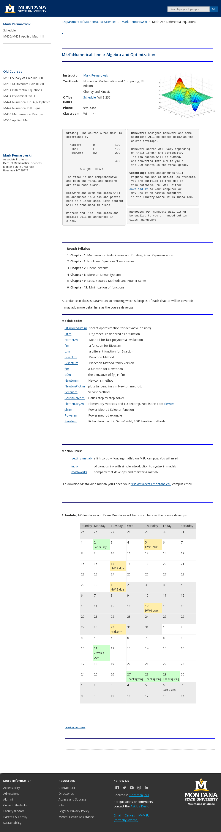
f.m (67, 345)
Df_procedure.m (76, 328)
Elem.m (169, 404)
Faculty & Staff (13, 811)
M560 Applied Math (16, 120)
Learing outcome (75, 727)
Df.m (68, 334)
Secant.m (71, 392)
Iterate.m (71, 421)
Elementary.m (74, 404)
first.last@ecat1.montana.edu (151, 484)
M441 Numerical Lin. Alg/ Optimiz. (27, 102)
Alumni (8, 799)
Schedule (9, 30)
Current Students (15, 805)
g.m (67, 351)
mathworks (79, 472)
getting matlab (81, 458)
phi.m (68, 409)
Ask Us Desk (139, 806)
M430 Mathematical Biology (23, 114)
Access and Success (72, 799)
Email (117, 815)
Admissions (11, 793)
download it (138, 189)
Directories (66, 793)
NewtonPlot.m (75, 386)
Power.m (71, 415)
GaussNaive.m (75, 398)
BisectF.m (71, 363)
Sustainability (12, 823)
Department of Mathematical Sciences (89, 22)
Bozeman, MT (139, 795)
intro (74, 466)
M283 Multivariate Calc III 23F (24, 84)
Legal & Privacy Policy (73, 811)
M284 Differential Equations (22, 90)
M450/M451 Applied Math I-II (23, 36)
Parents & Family (15, 817)
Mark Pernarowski (17, 24)
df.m (68, 375)
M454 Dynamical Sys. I (19, 96)
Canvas (130, 815)
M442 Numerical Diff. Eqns (21, 108)
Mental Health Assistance (76, 817)
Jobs (61, 805)
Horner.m (71, 340)
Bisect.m (71, 357)
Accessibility (11, 788)
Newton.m (72, 380)
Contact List (66, 788)
